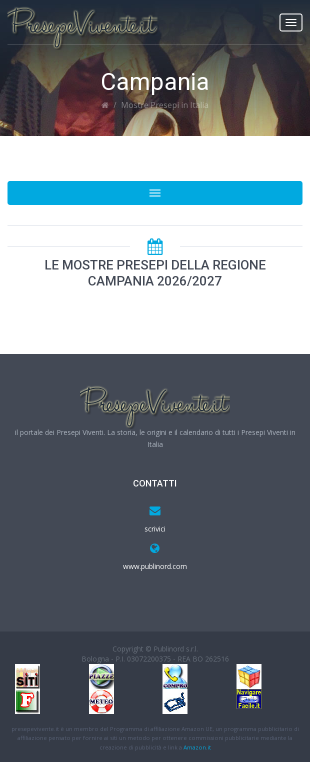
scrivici (155, 529)
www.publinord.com (155, 566)
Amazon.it (197, 747)
